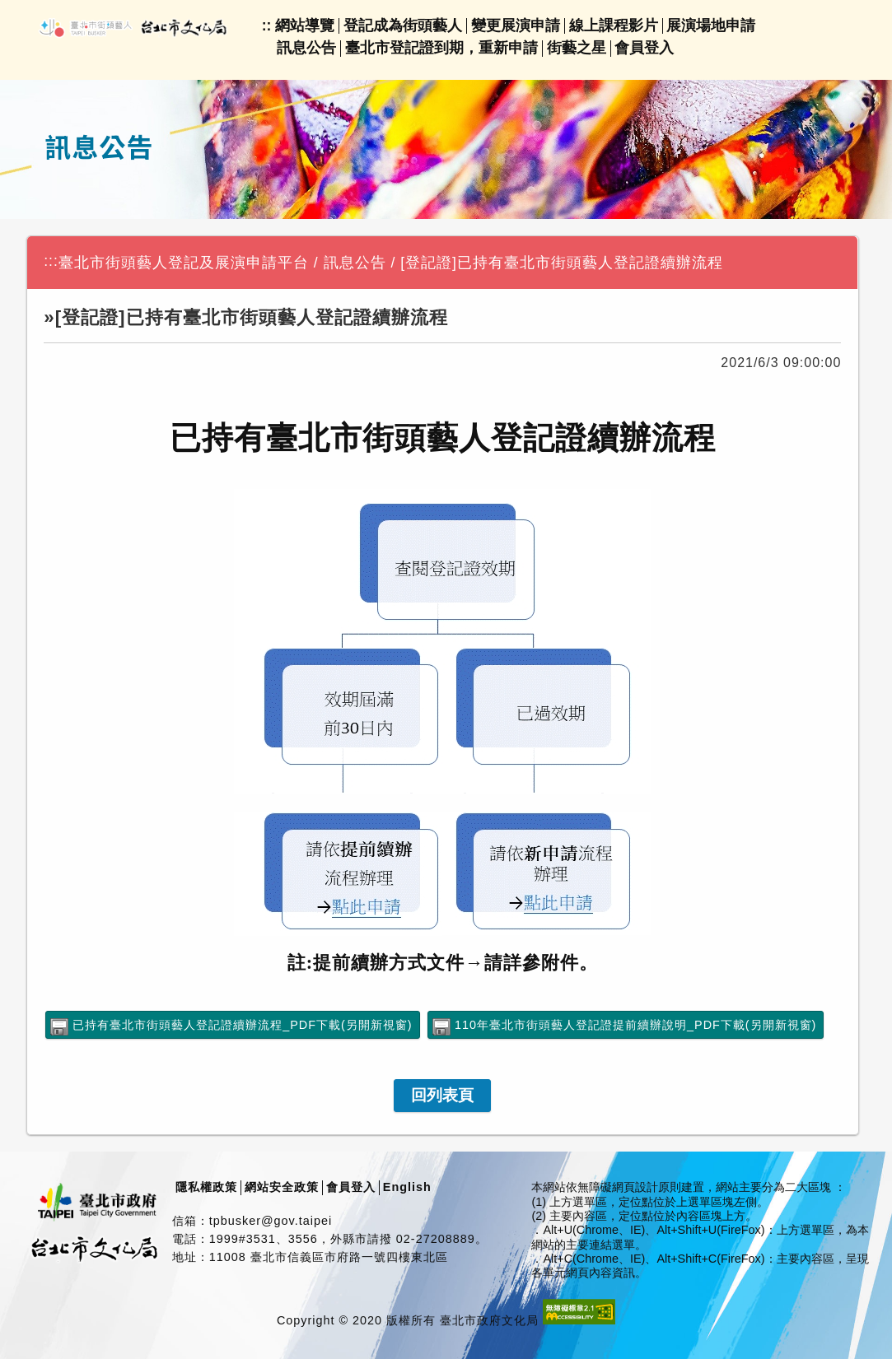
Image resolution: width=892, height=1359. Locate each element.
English (407, 1187)
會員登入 (644, 48)
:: (267, 25)
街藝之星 (576, 48)
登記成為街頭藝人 (402, 25)
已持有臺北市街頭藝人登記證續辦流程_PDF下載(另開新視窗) (242, 1024)
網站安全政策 (282, 1187)
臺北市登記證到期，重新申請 (441, 48)
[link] (442, 1095)
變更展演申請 (515, 25)
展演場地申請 (710, 25)
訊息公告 (306, 48)
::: (51, 261)
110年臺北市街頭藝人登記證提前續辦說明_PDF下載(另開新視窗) (635, 1024)
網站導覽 (304, 25)
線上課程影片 (613, 25)
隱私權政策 (206, 1187)
